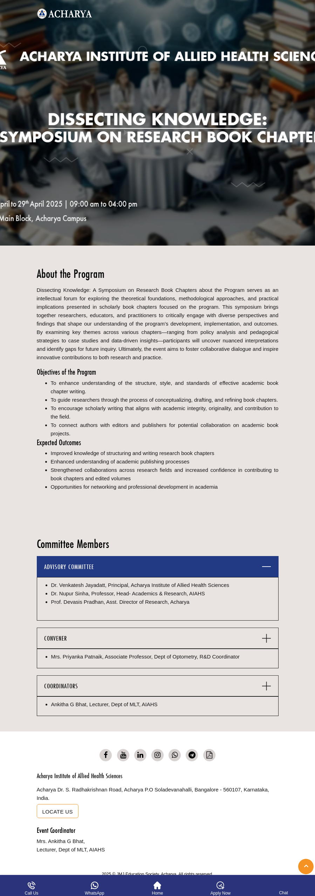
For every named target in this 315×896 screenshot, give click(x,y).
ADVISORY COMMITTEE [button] (69, 567)
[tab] (158, 566)
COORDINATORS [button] (61, 686)
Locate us (57, 812)
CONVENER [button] (55, 638)
